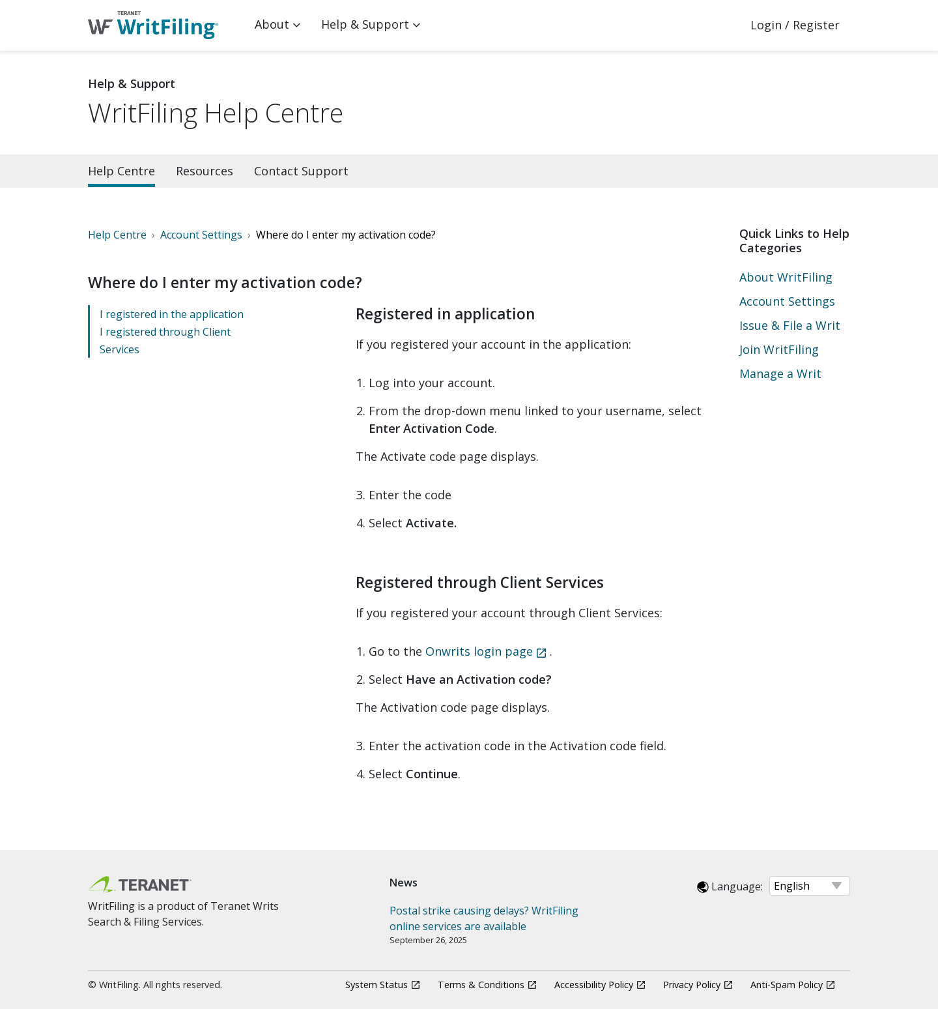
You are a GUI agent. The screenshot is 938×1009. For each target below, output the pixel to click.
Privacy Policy (691, 984)
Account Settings (787, 301)
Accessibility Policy (593, 984)
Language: (730, 886)
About (272, 24)
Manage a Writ (780, 373)
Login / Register (795, 25)
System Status (376, 984)
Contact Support (301, 171)
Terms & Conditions (481, 984)
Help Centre (121, 171)
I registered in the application (172, 314)
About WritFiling (785, 277)
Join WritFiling (779, 349)
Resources (204, 171)
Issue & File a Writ (789, 325)
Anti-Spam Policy (786, 984)
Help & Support (365, 24)
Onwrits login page (479, 651)
